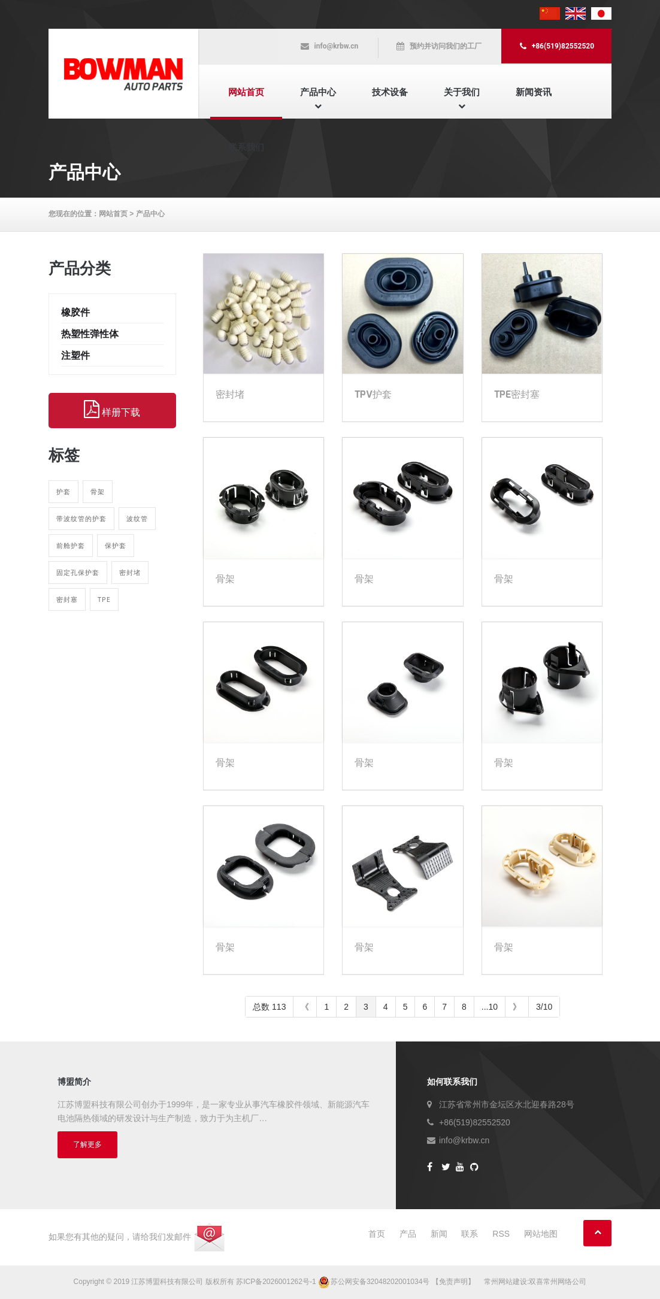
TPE (104, 599)
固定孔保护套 (77, 572)
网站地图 (541, 1234)
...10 (490, 1007)
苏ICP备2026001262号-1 (276, 1281)
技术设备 (390, 92)
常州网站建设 (505, 1281)
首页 (376, 1234)
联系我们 (246, 147)
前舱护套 (70, 545)
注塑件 (75, 355)
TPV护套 (373, 394)
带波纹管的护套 (81, 518)
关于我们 (462, 92)
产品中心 (318, 92)
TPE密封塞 (517, 394)
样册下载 (112, 410)
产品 (407, 1234)
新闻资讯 (534, 92)
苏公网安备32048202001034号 (375, 1281)
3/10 (544, 1007)
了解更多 (87, 1144)
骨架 (97, 491)
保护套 (115, 545)
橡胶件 (75, 312)
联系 (469, 1234)
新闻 (439, 1234)
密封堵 (130, 572)
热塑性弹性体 (90, 334)
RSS (501, 1234)
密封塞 (67, 599)
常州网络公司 (564, 1281)
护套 (63, 491)
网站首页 (246, 92)
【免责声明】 (453, 1281)
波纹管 (137, 518)
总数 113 (269, 1007)
